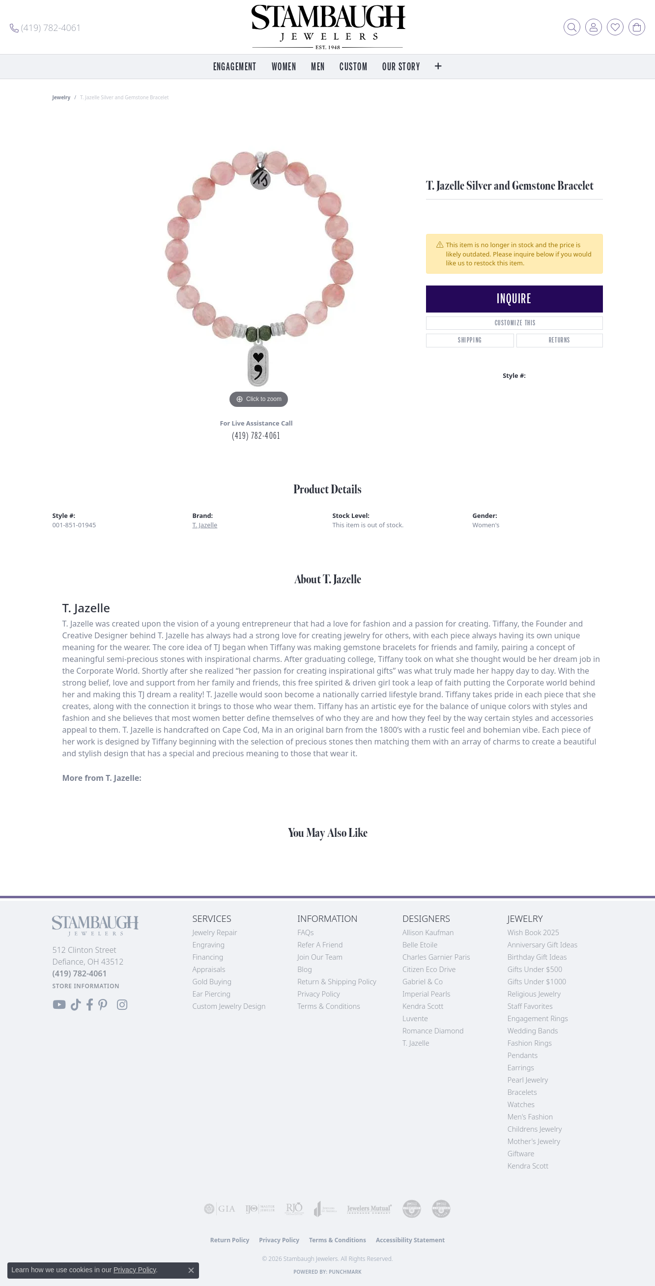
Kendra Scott (422, 1006)
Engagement (235, 67)
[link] (45, 27)
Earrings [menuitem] (521, 1067)
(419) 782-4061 (256, 435)
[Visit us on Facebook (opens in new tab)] (89, 1005)
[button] (572, 27)
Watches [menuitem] (521, 1104)
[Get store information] (86, 986)
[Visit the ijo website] (260, 1209)
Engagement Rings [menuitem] (538, 1018)
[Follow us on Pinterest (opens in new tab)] (102, 1005)
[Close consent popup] (191, 1270)
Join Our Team (319, 957)
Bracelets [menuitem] (522, 1092)
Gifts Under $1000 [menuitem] (537, 981)
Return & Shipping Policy (336, 981)
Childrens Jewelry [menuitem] (535, 1129)
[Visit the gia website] (219, 1209)
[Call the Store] (80, 973)
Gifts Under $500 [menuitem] (535, 969)
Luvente (415, 1018)
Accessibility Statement (410, 1240)
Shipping (470, 340)
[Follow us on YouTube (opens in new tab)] (59, 1005)
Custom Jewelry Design (229, 1006)
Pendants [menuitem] (523, 1055)
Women (284, 67)
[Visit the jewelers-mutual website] (369, 1209)
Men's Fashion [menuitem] (530, 1116)
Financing (208, 957)
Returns (559, 340)
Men (318, 67)
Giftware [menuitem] (521, 1153)
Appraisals (209, 969)
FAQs (305, 932)
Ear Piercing (212, 994)
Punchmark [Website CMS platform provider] (345, 1271)
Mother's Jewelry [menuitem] (534, 1141)
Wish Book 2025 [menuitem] (533, 932)
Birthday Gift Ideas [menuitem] (537, 957)
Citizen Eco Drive (429, 969)
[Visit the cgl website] (441, 1209)
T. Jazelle (205, 524)
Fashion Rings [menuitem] (530, 1043)
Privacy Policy (318, 994)
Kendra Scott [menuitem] (528, 1166)
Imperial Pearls (426, 994)
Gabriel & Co (422, 981)
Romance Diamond (433, 1030)
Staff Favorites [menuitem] (530, 1006)
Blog (304, 969)
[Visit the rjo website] (294, 1209)
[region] (259, 263)
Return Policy (230, 1240)
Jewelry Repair (215, 932)
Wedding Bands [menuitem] (533, 1030)
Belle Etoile (419, 944)
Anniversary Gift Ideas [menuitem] (543, 944)
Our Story (401, 67)
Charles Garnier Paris (436, 957)
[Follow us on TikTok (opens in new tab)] (76, 1005)
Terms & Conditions (328, 1006)
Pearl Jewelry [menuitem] (528, 1080)
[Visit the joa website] (325, 1209)
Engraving (209, 944)
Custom (354, 67)
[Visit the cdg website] (412, 1209)
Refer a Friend (319, 944)
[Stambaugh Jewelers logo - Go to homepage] (327, 27)
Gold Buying (212, 981)
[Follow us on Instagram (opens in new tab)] (122, 1005)
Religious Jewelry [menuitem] (534, 994)
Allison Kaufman (428, 932)
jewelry (62, 97)
